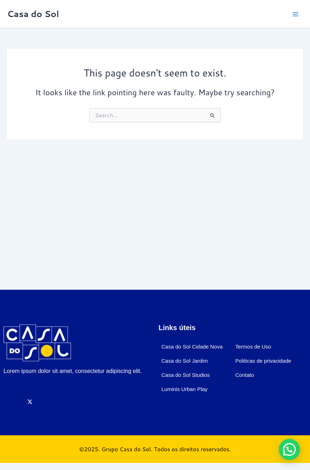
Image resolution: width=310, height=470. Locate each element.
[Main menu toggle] (295, 14)
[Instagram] (49, 402)
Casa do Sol (33, 14)
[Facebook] (11, 402)
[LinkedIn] (68, 402)
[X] (30, 402)
